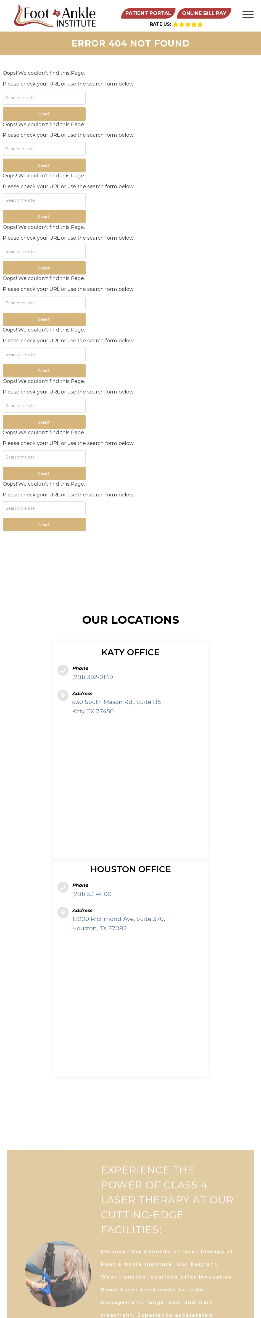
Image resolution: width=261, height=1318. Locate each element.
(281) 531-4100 (92, 893)
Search (44, 114)
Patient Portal (148, 13)
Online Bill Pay (204, 13)
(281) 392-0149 (92, 677)
